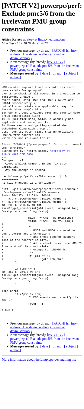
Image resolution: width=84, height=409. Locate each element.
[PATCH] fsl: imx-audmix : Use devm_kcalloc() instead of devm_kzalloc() (44, 54)
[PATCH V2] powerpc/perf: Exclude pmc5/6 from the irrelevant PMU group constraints (44, 65)
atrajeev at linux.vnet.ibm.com (44, 39)
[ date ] (45, 73)
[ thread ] (57, 73)
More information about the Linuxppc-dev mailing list (39, 405)
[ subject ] (71, 73)
